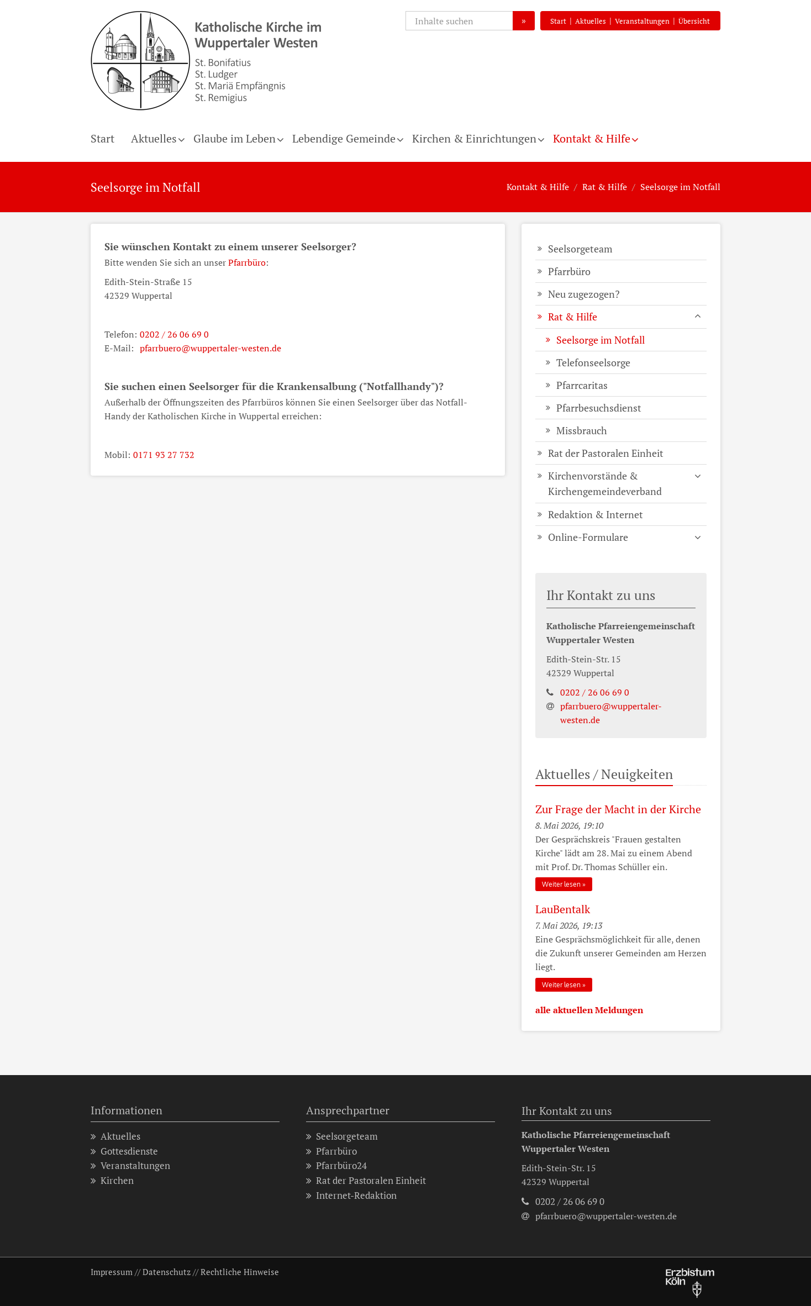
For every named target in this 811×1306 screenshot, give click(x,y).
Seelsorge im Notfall (680, 187)
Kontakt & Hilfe (591, 138)
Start (558, 21)
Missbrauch (581, 430)
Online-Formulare (588, 537)
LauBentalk (562, 909)
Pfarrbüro (247, 262)
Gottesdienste (124, 1151)
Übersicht (694, 21)
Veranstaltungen (642, 21)
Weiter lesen (561, 884)
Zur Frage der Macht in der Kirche (618, 809)
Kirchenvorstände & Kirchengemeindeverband (605, 483)
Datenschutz (167, 1271)
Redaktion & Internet (595, 514)
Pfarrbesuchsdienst (598, 407)
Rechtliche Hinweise (240, 1271)
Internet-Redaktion (351, 1195)
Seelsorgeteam (580, 248)
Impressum (112, 1271)
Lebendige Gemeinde (344, 138)
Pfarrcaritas (582, 385)
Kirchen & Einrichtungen (474, 138)
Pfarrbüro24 (336, 1165)
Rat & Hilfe (604, 187)
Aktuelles (590, 21)
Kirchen (112, 1180)
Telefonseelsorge (593, 362)
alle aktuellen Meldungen (589, 1010)
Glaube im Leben (234, 138)
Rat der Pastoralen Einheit (605, 453)
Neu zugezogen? (584, 294)
